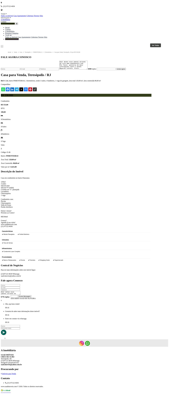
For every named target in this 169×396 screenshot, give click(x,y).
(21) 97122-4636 (8, 24)
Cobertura (30, 16)
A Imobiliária (5, 20)
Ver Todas (155, 45)
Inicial (7, 27)
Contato (3, 21)
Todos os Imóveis (7, 16)
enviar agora (124, 70)
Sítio (41, 16)
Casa (15, 16)
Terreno (36, 16)
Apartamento (21, 16)
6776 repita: (5, 299)
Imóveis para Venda (8, 376)
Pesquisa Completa (11, 33)
